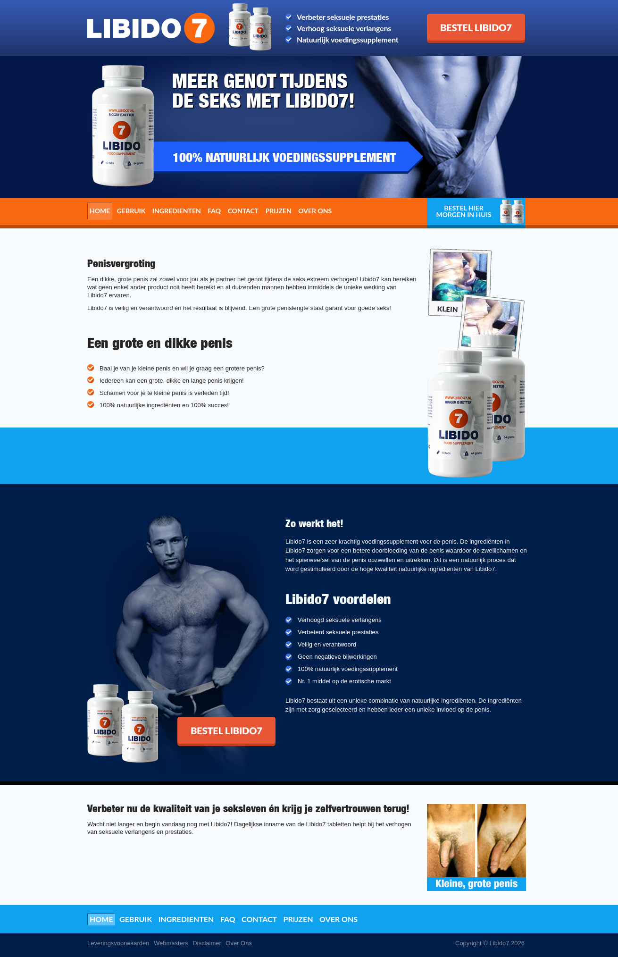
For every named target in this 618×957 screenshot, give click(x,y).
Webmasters (171, 943)
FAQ (214, 211)
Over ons (315, 211)
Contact (243, 211)
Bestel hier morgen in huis (463, 211)
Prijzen (279, 211)
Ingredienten (176, 211)
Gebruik (131, 211)
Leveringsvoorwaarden (118, 943)
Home (100, 211)
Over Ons (238, 943)
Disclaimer (206, 943)
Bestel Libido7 (451, 17)
